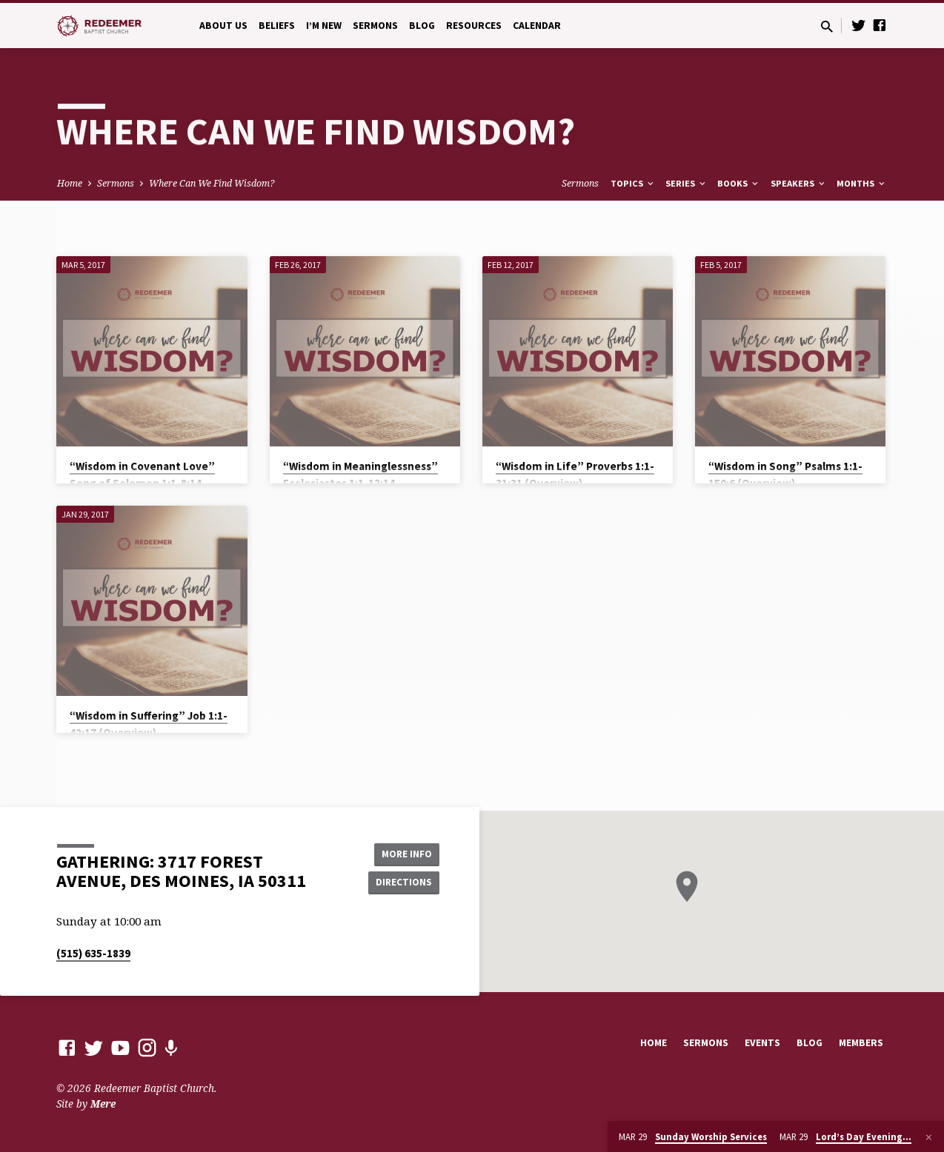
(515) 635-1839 (93, 953)
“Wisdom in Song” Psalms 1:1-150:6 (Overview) (785, 474)
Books (738, 183)
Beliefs (277, 25)
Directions (402, 882)
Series (686, 183)
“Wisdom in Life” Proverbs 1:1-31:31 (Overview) (575, 474)
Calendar (537, 25)
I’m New (324, 25)
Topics (633, 183)
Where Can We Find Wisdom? (211, 183)
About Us (223, 25)
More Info (402, 853)
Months (862, 183)
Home (69, 183)
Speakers (799, 183)
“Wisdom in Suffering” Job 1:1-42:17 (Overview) (148, 724)
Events (762, 1043)
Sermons (375, 25)
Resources (474, 25)
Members (861, 1043)
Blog (422, 25)
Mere (103, 1103)
